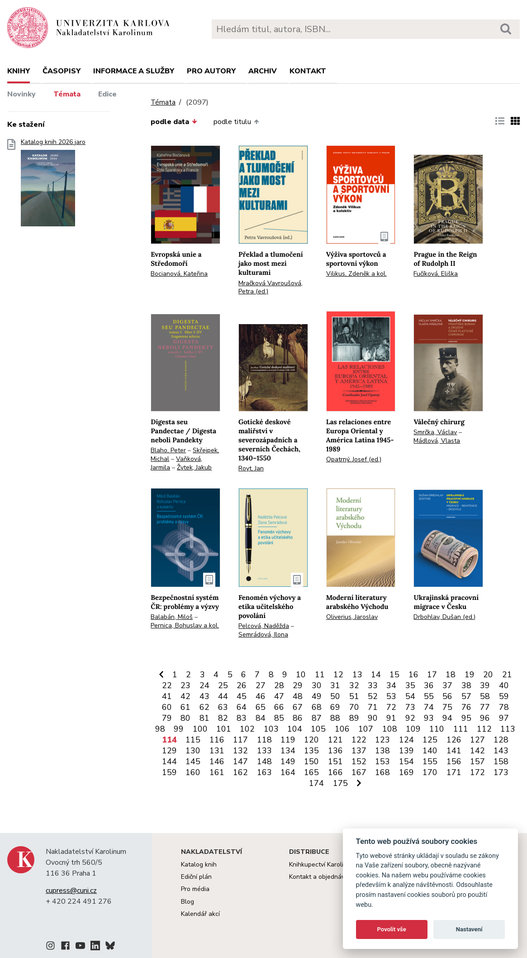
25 (223, 685)
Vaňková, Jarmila (176, 463)
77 (485, 707)
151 (335, 761)
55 (429, 696)
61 (185, 707)
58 (485, 696)
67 (298, 707)
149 (287, 761)
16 (413, 674)
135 (311, 750)
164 (287, 772)
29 (298, 685)
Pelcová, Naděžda (263, 626)
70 (354, 707)
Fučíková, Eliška (435, 273)
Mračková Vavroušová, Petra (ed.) (270, 287)
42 (185, 696)
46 (261, 696)
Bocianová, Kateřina (179, 273)
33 (373, 685)
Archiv (262, 71)
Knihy (18, 71)
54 (410, 696)
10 (301, 674)
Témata (67, 94)
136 (335, 750)
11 (320, 674)
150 (311, 761)
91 (391, 718)
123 (382, 739)
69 (335, 707)
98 (160, 728)
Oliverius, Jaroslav (352, 617)
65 (261, 707)
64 (242, 707)
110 (436, 728)
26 (242, 685)
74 (429, 707)
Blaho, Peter (168, 450)
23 (185, 685)
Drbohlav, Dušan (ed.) (444, 617)
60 (167, 707)
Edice (107, 94)
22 (167, 685)
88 (335, 718)
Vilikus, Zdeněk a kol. (356, 273)
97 (504, 718)
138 (382, 750)
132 (240, 750)
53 (391, 696)
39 (485, 685)
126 (453, 739)
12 (338, 674)
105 (318, 728)
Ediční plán (196, 876)
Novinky (21, 94)
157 (477, 761)
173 (501, 772)
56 (447, 696)
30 (317, 685)
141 (453, 750)
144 (169, 761)
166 (335, 772)
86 (298, 718)
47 (279, 696)
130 (192, 750)
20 (488, 674)
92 (410, 718)
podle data (174, 122)
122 (358, 739)
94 (447, 718)
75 (447, 707)
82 (223, 718)
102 (247, 728)
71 (373, 707)
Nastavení (469, 929)
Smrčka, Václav (435, 432)
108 (389, 728)
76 (466, 707)
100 (200, 728)
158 (501, 761)
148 (264, 761)
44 (223, 696)
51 (354, 696)
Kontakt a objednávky (320, 876)
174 (316, 783)
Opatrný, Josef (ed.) (353, 459)
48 (298, 696)
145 (192, 761)
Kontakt (308, 71)
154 (406, 761)
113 (507, 728)
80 (185, 718)
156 (453, 761)
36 (429, 685)
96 (485, 718)
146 (216, 761)
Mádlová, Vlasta (436, 440)
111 (460, 728)
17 (432, 674)
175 (340, 783)
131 (216, 750)
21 (507, 674)
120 (311, 739)
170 (430, 772)
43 (204, 696)
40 (504, 685)
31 (335, 685)
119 (287, 739)
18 (451, 674)
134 (287, 750)
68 (317, 707)
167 (358, 772)
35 (410, 685)
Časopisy (62, 71)
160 (192, 772)
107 (365, 728)
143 (501, 750)
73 (410, 707)
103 (271, 728)
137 (358, 750)
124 (406, 739)
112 (484, 728)
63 (223, 707)
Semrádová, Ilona (263, 634)
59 (504, 696)
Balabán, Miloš (172, 617)
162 (240, 772)
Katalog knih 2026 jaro (53, 185)
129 (169, 750)
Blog (187, 901)
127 (477, 739)
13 (357, 674)
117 (240, 739)
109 (413, 728)
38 (466, 685)
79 (167, 718)
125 (430, 739)
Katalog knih (199, 864)
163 (264, 772)
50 (335, 696)
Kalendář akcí (200, 914)
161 (216, 772)
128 (501, 739)
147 (240, 761)
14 (376, 674)
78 (504, 707)
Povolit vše (391, 929)
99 (179, 728)
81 (204, 718)
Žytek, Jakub (194, 467)
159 (169, 772)
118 (264, 739)
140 (430, 750)
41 (167, 696)
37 (447, 685)
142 (477, 750)
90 (373, 718)
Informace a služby (133, 71)
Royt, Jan (251, 468)
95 (466, 718)
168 (382, 772)
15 (394, 674)
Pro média (195, 889)
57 (466, 696)
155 (430, 761)
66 (279, 707)
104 (294, 728)
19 (470, 674)
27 (261, 685)
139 (406, 750)
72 (391, 707)
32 (354, 685)
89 (354, 718)
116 (216, 739)
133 (264, 750)
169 (406, 772)
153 (382, 761)
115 (192, 739)
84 (261, 718)
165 (311, 772)
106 (342, 728)
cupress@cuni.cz (71, 891)
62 (204, 707)
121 (335, 739)
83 (242, 718)
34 (391, 685)
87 (317, 718)
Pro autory (211, 71)
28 (279, 685)
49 (317, 696)
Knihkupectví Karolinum (322, 864)
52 (373, 696)
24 (204, 685)
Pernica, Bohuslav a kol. (185, 625)
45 (242, 696)
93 (429, 718)
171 (453, 772)
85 (279, 718)
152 (358, 761)
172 (477, 772)
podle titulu (236, 122)
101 (223, 728)
